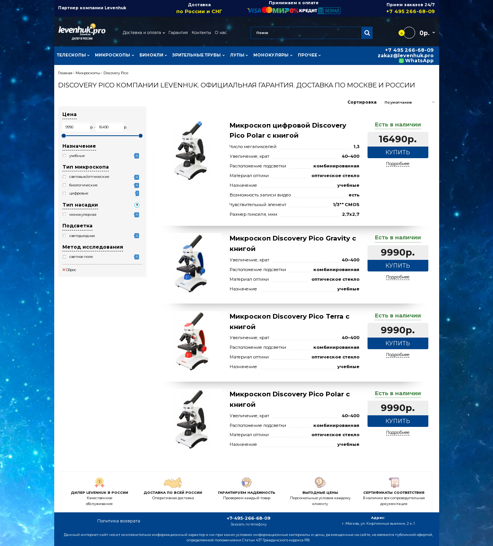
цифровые (78, 193)
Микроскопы (88, 73)
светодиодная (82, 236)
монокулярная (82, 214)
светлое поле (81, 256)
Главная (65, 73)
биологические (83, 185)
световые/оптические (89, 176)
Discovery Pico (115, 73)
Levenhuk (115, 7)
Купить (397, 152)
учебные (77, 156)
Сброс (69, 270)
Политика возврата (118, 521)
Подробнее (397, 163)
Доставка (199, 8)
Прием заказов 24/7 (388, 8)
